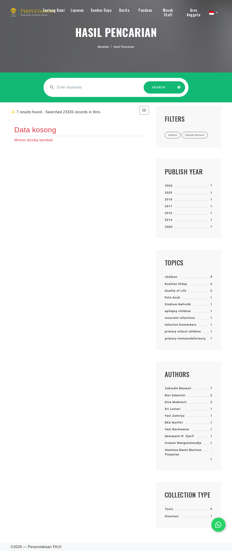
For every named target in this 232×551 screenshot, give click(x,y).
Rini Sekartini (175, 395)
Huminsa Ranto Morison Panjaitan (183, 452)
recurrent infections (180, 318)
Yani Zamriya (175, 415)
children (171, 277)
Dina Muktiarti (175, 402)
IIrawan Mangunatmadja (183, 443)
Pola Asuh (172, 297)
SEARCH (159, 90)
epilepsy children (178, 311)
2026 (169, 185)
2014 (168, 219)
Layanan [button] (77, 10)
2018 (168, 199)
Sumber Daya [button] (101, 10)
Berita (124, 10)
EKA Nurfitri (174, 422)
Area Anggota (194, 12)
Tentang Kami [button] (54, 10)
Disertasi (172, 516)
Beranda (103, 46)
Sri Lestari (173, 409)
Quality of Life (175, 290)
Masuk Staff (168, 12)
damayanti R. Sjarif (179, 436)
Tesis (169, 509)
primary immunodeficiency (185, 338)
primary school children (183, 331)
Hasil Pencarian (124, 46)
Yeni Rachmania (177, 429)
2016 (168, 213)
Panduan (145, 10)
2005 (169, 227)
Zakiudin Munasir (178, 388)
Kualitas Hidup (176, 284)
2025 (168, 192)
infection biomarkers (181, 324)
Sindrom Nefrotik (178, 304)
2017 (168, 206)
